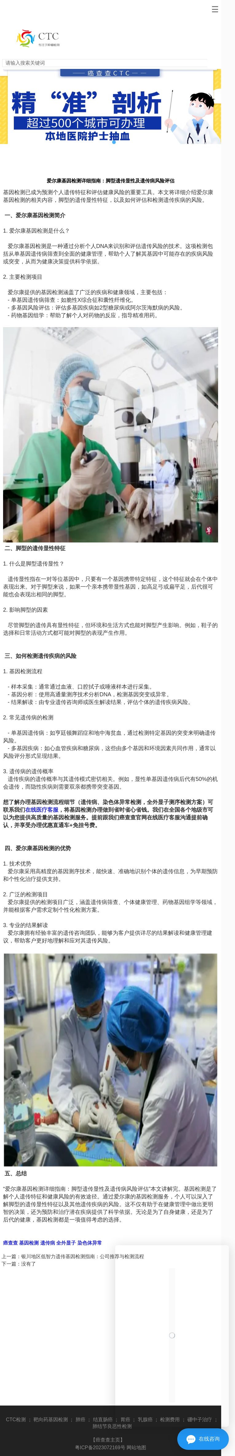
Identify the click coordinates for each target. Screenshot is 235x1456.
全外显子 (65, 1243)
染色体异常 (89, 1243)
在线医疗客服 (41, 810)
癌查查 (10, 1243)
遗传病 (47, 1243)
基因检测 (28, 1243)
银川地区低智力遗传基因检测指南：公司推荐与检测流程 (82, 1256)
